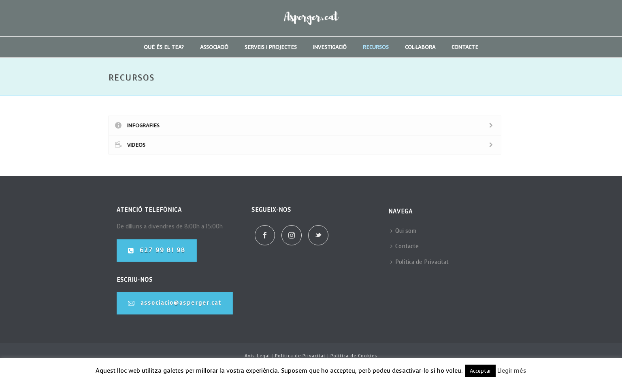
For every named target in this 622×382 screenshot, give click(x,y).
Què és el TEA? (164, 47)
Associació (214, 47)
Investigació (330, 47)
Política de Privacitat (419, 262)
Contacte (465, 47)
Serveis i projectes (271, 47)
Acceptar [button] (480, 370)
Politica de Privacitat (300, 356)
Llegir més (511, 371)
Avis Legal (257, 356)
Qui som (403, 231)
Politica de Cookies (353, 356)
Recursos (376, 47)
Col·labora (420, 47)
